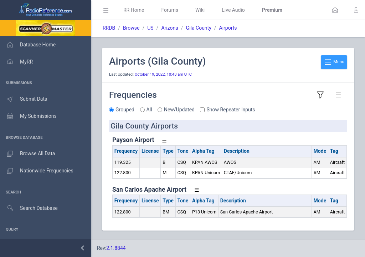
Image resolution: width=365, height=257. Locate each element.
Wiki (200, 10)
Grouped (124, 109)
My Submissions (28, 116)
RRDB (109, 28)
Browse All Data (27, 154)
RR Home (133, 10)
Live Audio (233, 10)
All (149, 109)
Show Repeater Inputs (231, 109)
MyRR (16, 62)
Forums (169, 10)
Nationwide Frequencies (36, 171)
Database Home (28, 44)
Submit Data (23, 99)
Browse (131, 28)
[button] (335, 10)
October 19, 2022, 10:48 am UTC (163, 74)
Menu (334, 62)
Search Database (29, 208)
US (150, 28)
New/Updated (179, 109)
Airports (228, 28)
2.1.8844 (116, 248)
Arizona (169, 28)
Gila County (198, 28)
